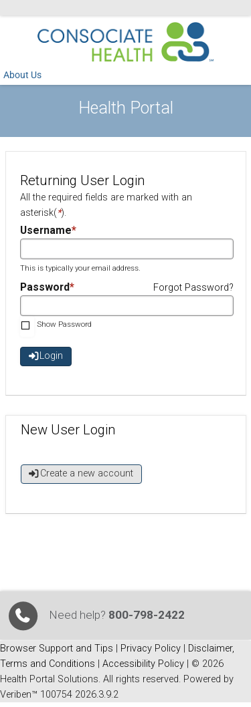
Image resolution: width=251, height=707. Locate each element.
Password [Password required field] (45, 287)
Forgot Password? (193, 287)
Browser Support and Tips (56, 648)
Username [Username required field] (46, 230)
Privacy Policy (150, 648)
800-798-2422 (146, 614)
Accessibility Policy (143, 664)
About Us (22, 75)
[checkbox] (27, 326)
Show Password (64, 324)
